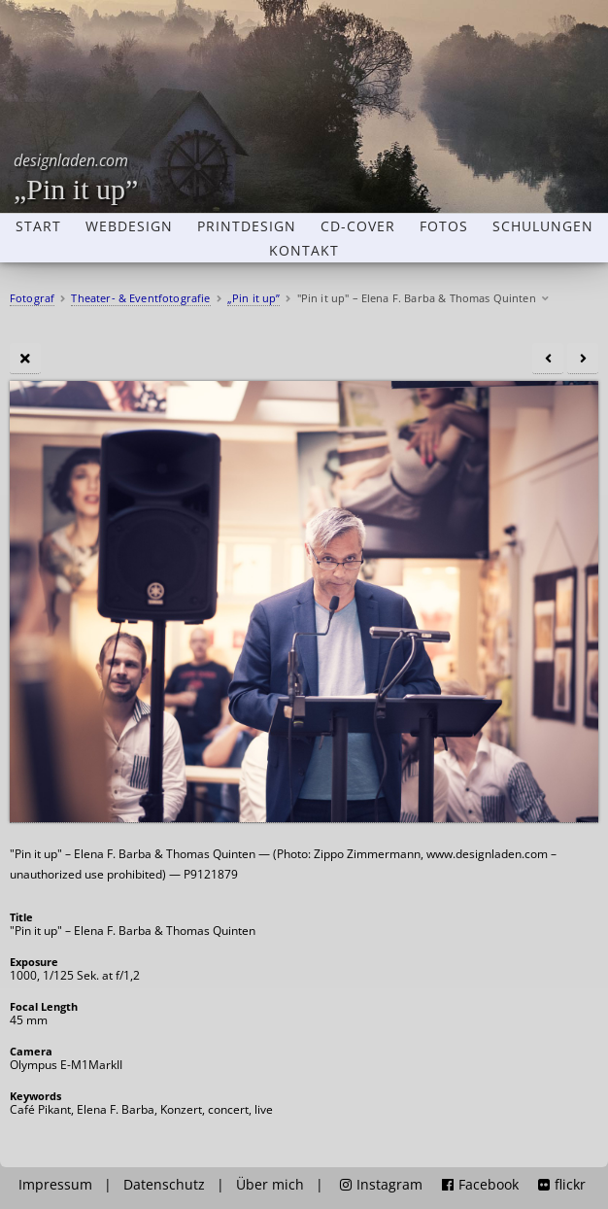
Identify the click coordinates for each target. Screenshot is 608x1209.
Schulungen (542, 226)
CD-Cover (358, 226)
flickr (562, 1184)
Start (38, 226)
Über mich (270, 1184)
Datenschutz (164, 1184)
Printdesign (246, 226)
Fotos (444, 226)
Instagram (381, 1184)
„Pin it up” (76, 177)
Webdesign (129, 226)
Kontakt (304, 251)
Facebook (480, 1184)
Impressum (55, 1184)
